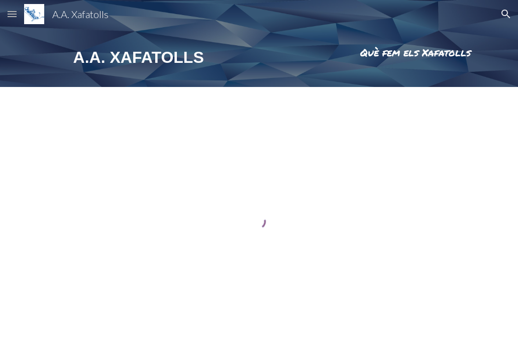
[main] (141, 57)
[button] (12, 14)
